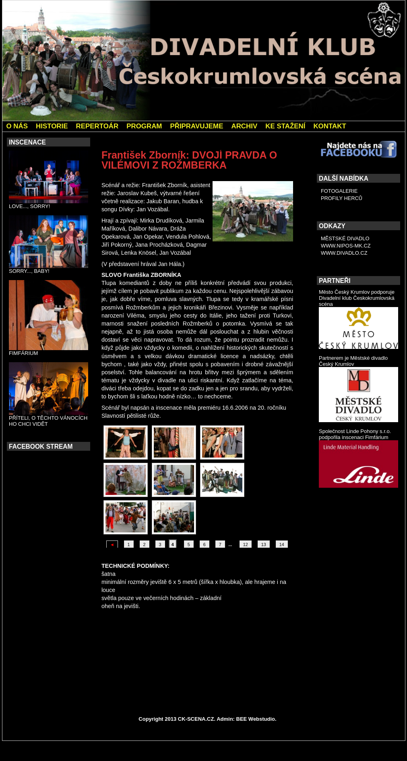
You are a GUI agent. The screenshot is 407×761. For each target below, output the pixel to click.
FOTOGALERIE (339, 191)
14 (281, 544)
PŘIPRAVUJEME (196, 126)
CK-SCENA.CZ (196, 719)
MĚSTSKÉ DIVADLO (345, 238)
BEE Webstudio (255, 719)
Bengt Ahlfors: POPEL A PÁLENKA (153, 642)
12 (245, 544)
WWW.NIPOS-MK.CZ (346, 246)
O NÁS (17, 126)
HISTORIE (52, 126)
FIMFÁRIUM (23, 353)
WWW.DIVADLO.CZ (344, 253)
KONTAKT (329, 126)
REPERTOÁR (97, 126)
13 (263, 544)
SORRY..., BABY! (29, 271)
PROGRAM (144, 126)
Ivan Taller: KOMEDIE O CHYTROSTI (252, 653)
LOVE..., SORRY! (29, 206)
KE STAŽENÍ (285, 126)
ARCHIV (244, 126)
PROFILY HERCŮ (341, 198)
